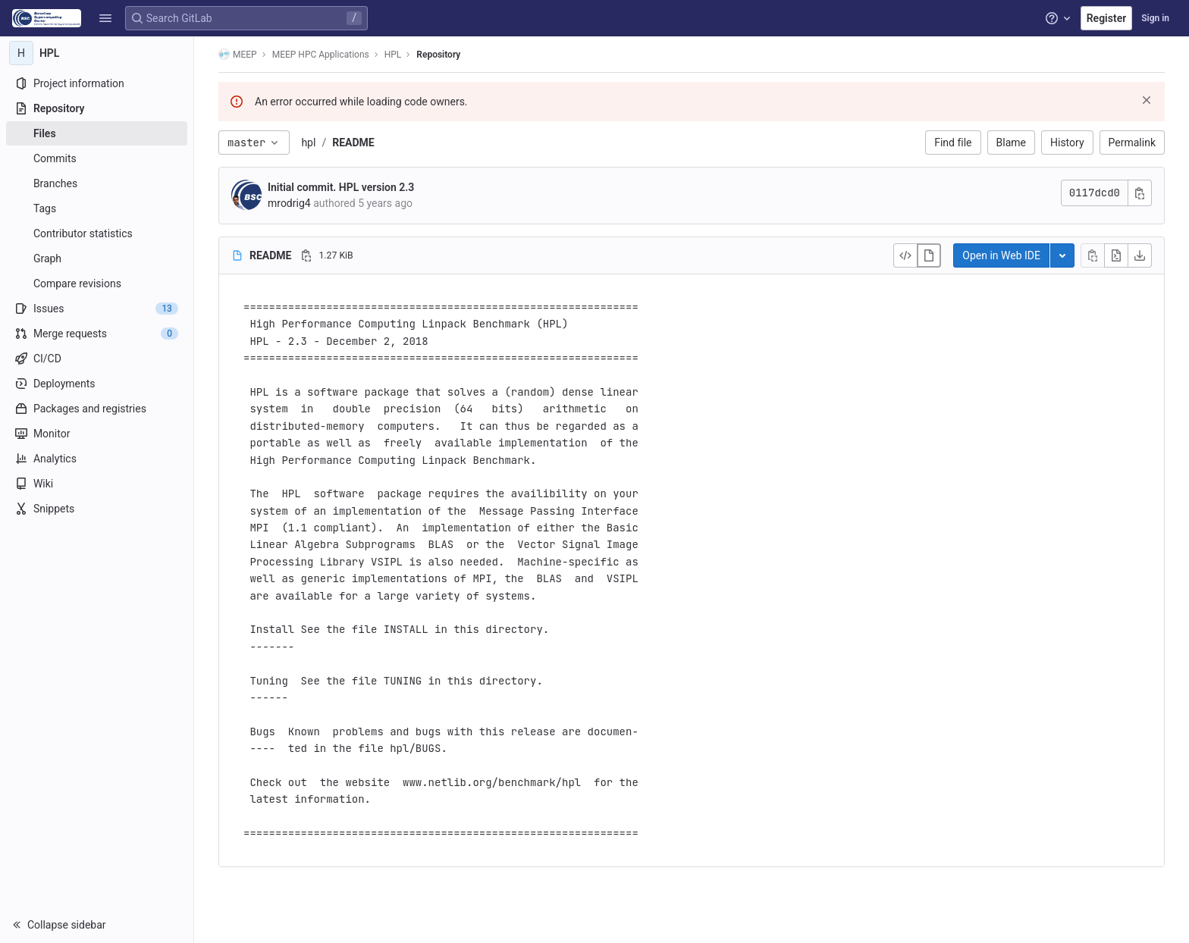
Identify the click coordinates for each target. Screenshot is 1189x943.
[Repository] (96, 108)
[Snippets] (96, 509)
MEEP (237, 54)
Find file (952, 142)
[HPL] (97, 53)
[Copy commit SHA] (1140, 193)
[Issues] (96, 308)
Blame (1011, 142)
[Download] (1140, 255)
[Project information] (96, 83)
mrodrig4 (289, 203)
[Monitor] (96, 433)
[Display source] (905, 255)
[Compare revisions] (96, 283)
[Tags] (96, 208)
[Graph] (96, 258)
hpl (308, 142)
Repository (438, 54)
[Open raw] (1116, 255)
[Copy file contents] (1093, 255)
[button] (105, 18)
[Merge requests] (96, 333)
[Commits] (96, 158)
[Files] (96, 133)
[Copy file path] (306, 255)
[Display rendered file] (929, 255)
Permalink (1132, 142)
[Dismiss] (1146, 100)
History (1067, 142)
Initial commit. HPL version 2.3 (341, 187)
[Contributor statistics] (96, 233)
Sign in (1155, 18)
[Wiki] (96, 484)
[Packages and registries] (96, 408)
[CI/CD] (96, 358)
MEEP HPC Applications (320, 54)
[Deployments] (96, 383)
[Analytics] (96, 458)
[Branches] (96, 183)
